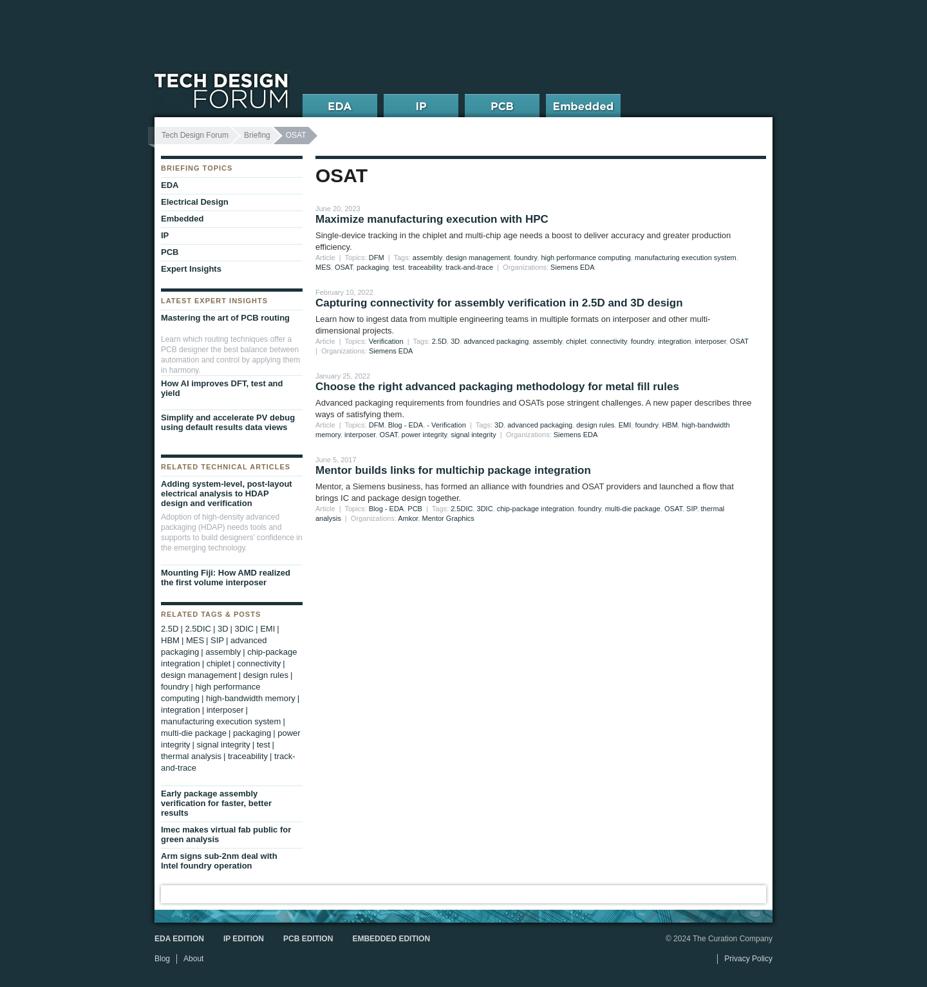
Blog (162, 958)
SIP (691, 508)
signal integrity (473, 434)
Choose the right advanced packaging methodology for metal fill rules (497, 387)
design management (478, 257)
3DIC (485, 508)
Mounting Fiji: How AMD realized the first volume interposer (225, 577)
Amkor (408, 518)
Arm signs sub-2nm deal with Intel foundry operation (219, 860)
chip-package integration (535, 508)
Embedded (182, 218)
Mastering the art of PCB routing (225, 318)
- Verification (446, 425)
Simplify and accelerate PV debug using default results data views (228, 422)
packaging (373, 267)
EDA (169, 185)
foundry (525, 257)
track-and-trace (469, 267)
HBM (669, 425)
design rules (595, 425)
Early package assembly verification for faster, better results (216, 803)
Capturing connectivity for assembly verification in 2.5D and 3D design (499, 303)
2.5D (439, 341)
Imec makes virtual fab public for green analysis (226, 834)
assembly (427, 257)
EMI (625, 425)
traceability (425, 267)
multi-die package (632, 508)
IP (165, 235)
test (398, 267)
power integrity (424, 434)
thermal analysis (191, 756)
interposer (710, 341)
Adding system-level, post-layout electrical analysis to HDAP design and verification (226, 493)
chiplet (576, 341)
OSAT (344, 267)
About (193, 958)
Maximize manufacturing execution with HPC (431, 219)
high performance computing (585, 257)
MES (323, 267)
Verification (386, 341)
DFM (376, 257)
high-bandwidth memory (250, 698)
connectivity (608, 341)
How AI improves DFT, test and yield (222, 388)
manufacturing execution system (685, 257)
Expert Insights (191, 269)
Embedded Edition (391, 938)
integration (674, 341)
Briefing (257, 135)
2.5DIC (462, 508)
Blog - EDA (405, 425)
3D (455, 341)
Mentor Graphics (448, 518)
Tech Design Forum (195, 135)
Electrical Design (195, 202)
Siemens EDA (572, 267)
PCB (414, 508)
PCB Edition (308, 938)
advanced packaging (496, 341)
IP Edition (243, 938)
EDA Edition (179, 938)
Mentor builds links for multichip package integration (453, 470)
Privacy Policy (748, 958)
